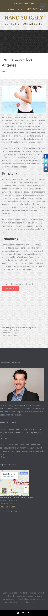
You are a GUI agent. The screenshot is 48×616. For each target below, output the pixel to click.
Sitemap (40, 602)
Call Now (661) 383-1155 (10, 288)
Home (4, 72)
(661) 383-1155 (35, 9)
